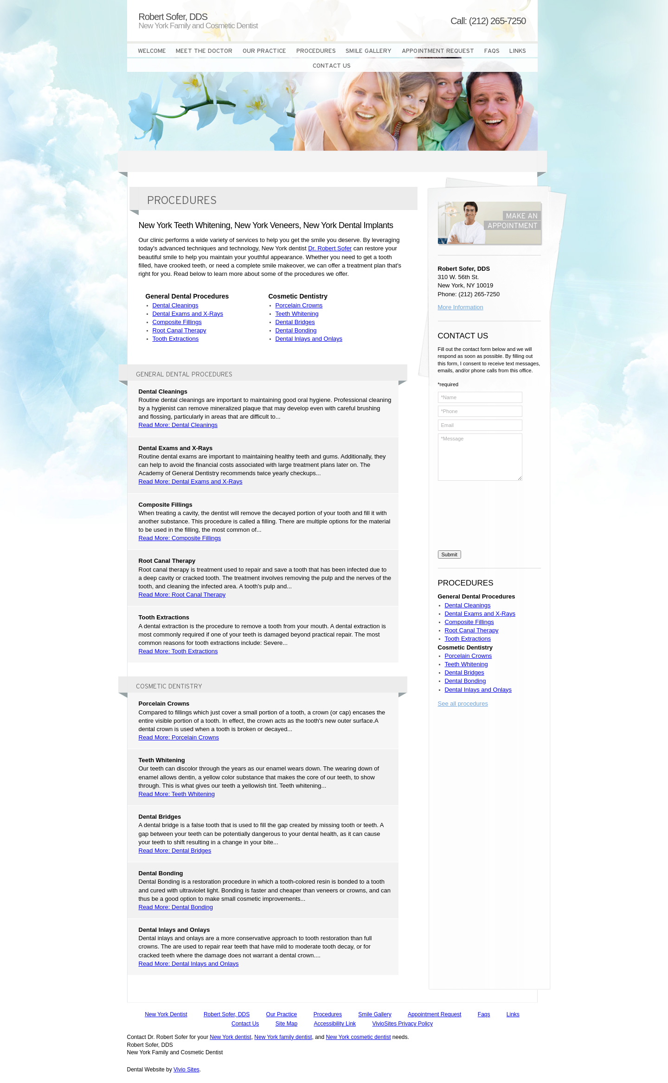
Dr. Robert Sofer (330, 248)
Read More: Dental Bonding (176, 907)
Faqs (484, 1014)
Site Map (286, 1023)
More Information (460, 307)
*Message (480, 457)
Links (513, 1014)
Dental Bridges (295, 322)
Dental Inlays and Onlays (309, 338)
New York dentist (230, 1037)
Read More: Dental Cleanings (178, 424)
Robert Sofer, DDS (227, 1014)
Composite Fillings (177, 322)
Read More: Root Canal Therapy (182, 594)
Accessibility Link (335, 1023)
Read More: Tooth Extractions (178, 651)
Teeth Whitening (297, 313)
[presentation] (476, 517)
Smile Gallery (374, 1014)
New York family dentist (283, 1037)
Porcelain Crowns (299, 305)
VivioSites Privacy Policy (402, 1023)
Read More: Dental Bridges (175, 850)
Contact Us (245, 1023)
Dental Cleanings (176, 305)
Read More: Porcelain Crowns (179, 737)
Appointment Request (434, 1014)
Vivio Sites (186, 1069)
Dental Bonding (296, 330)
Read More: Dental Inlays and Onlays (189, 963)
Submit (449, 554)
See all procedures (463, 703)
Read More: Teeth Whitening (177, 793)
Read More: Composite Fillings (180, 538)
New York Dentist (166, 1014)
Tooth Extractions (176, 338)
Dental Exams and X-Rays (188, 313)
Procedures (328, 1014)
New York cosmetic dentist (358, 1037)
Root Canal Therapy (179, 330)
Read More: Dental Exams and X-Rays (191, 481)
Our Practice (281, 1014)
